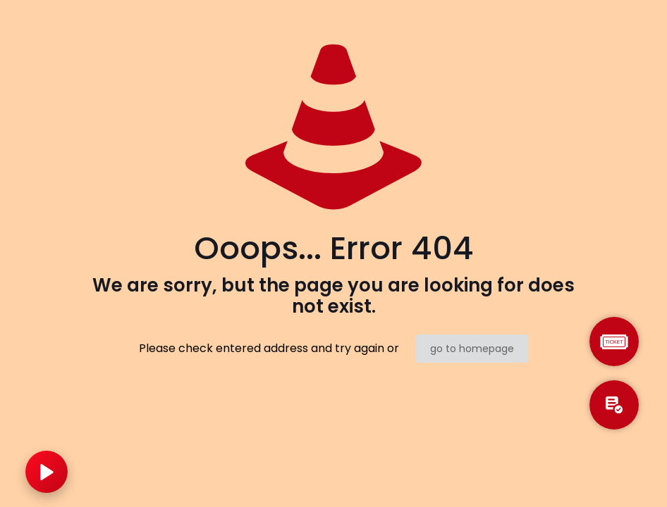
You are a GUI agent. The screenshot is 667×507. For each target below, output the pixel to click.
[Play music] (46, 472)
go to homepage (472, 349)
